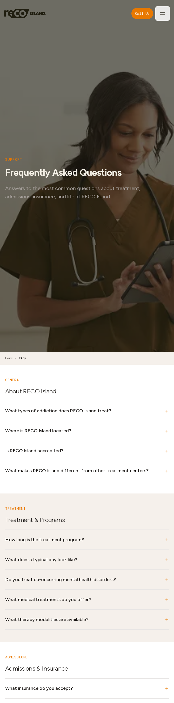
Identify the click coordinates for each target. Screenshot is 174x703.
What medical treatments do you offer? (48, 599)
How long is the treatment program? (44, 539)
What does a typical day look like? (41, 559)
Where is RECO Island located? (38, 431)
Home (9, 358)
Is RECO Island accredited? (34, 451)
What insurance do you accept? (39, 688)
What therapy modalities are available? (47, 619)
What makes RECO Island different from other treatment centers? (77, 471)
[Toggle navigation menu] (162, 13)
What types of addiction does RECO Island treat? (58, 411)
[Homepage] (25, 13)
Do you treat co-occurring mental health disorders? (60, 579)
